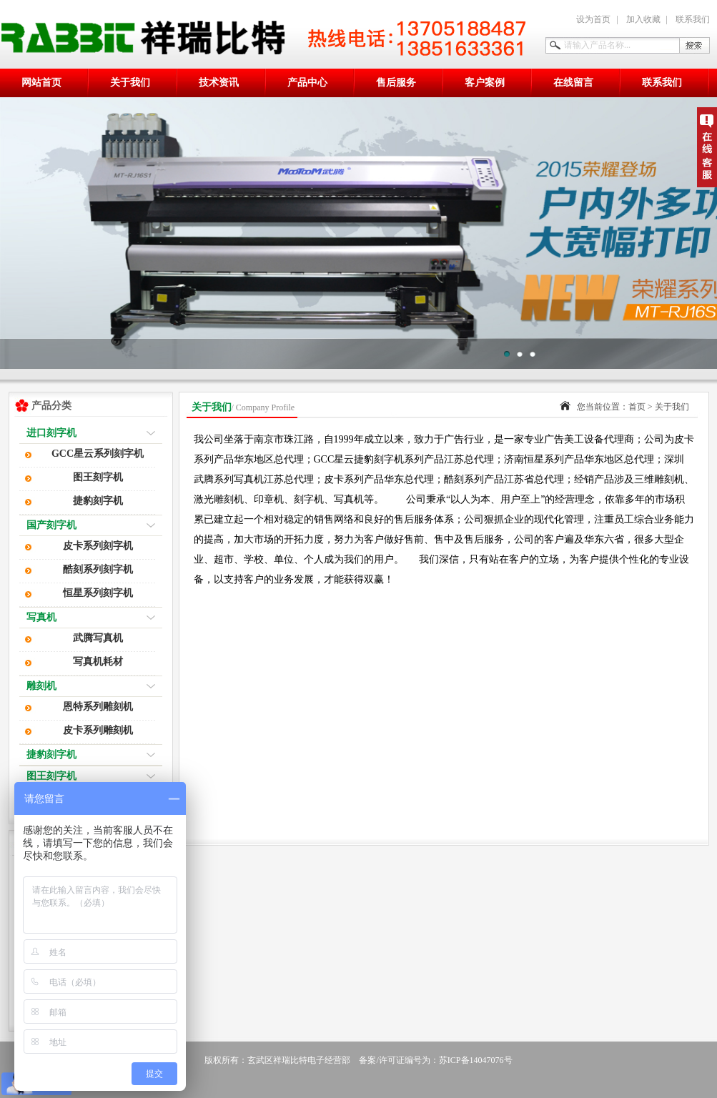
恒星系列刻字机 (98, 593)
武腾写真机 (98, 638)
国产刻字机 (51, 525)
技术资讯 (219, 82)
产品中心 (307, 82)
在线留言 (573, 82)
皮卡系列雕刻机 (98, 730)
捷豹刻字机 (98, 500)
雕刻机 (41, 686)
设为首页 (593, 19)
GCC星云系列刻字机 (97, 453)
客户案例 (485, 82)
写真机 (41, 617)
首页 (637, 407)
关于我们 (130, 82)
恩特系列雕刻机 (98, 706)
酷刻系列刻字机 (98, 569)
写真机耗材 (98, 661)
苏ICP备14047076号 (476, 1060)
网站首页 (41, 82)
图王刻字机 (98, 477)
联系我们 (693, 19)
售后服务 (396, 82)
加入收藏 (643, 19)
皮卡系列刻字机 (98, 545)
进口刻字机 (51, 432)
